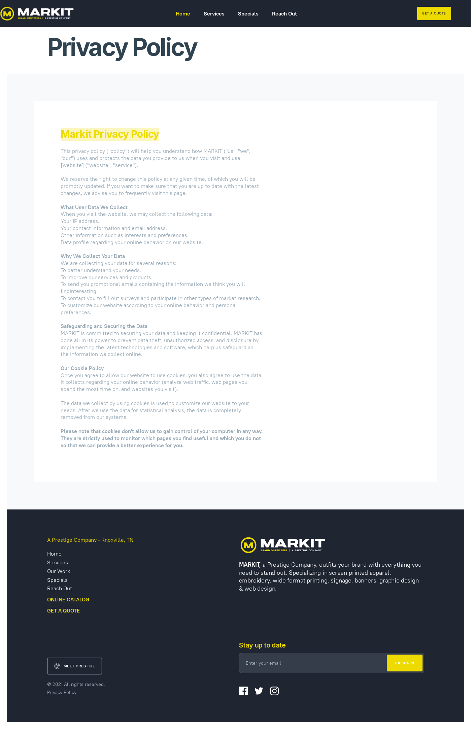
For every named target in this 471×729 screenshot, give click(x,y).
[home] (37, 13)
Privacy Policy (61, 692)
